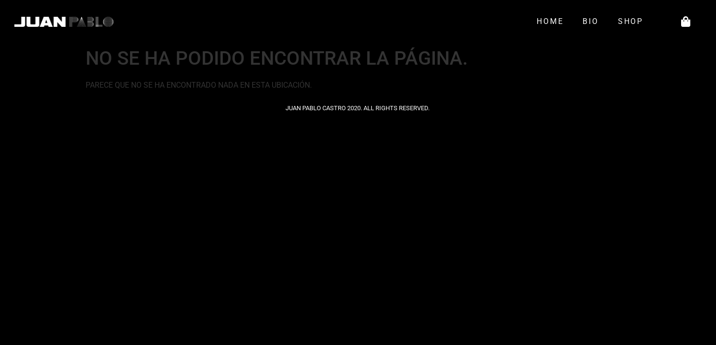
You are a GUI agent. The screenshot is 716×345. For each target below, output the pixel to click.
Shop (633, 21)
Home (550, 21)
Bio (590, 21)
